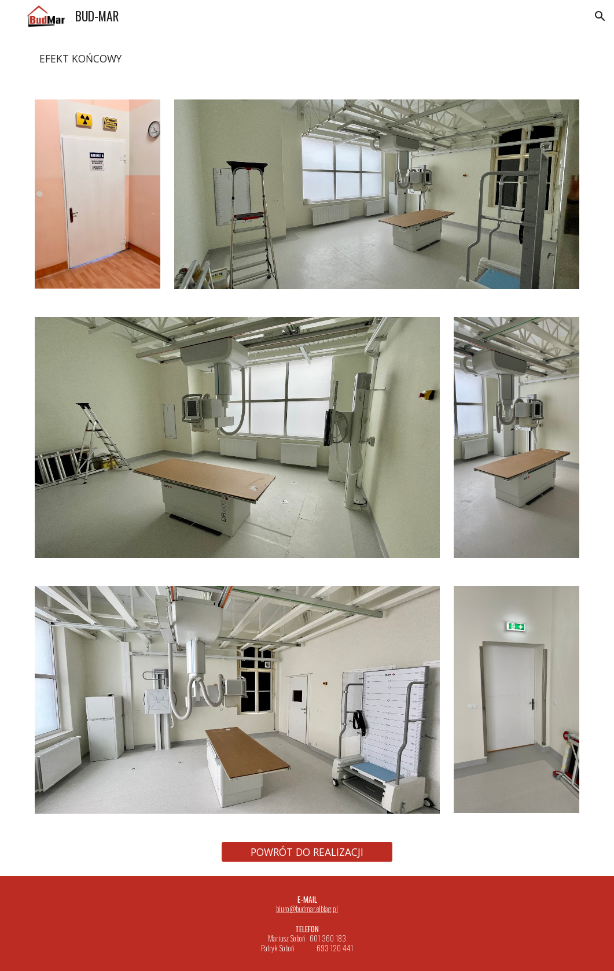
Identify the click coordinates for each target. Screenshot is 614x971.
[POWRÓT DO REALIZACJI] (307, 851)
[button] (600, 16)
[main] (307, 59)
